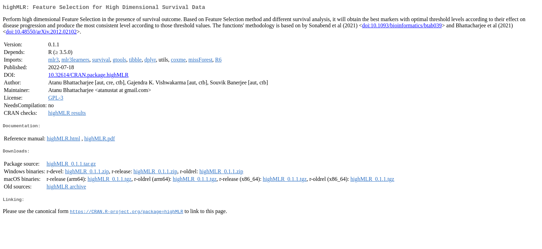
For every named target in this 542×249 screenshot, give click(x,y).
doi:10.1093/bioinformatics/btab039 (402, 27)
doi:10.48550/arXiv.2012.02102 (41, 33)
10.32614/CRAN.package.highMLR (88, 76)
